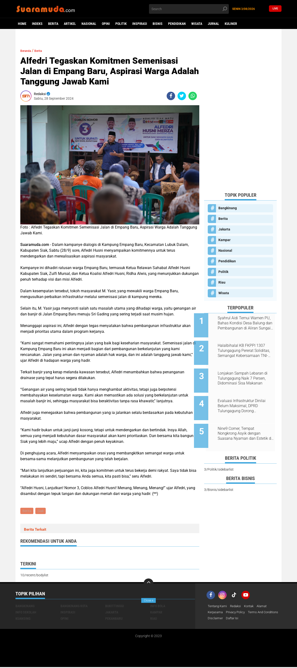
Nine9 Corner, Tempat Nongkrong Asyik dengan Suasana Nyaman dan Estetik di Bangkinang (246, 420)
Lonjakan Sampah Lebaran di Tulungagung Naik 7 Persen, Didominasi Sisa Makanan (246, 371)
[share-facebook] (171, 96)
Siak (41, 511)
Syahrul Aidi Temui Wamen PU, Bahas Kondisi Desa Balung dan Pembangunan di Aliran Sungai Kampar (246, 323)
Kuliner (231, 24)
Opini (106, 24)
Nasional (89, 24)
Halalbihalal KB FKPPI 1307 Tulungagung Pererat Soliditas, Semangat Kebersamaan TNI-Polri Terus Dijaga (246, 347)
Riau (221, 282)
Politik (121, 24)
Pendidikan (177, 24)
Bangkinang (227, 208)
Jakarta (224, 229)
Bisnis (158, 24)
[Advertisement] (240, 115)
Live (275, 8)
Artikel (70, 24)
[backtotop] (148, 584)
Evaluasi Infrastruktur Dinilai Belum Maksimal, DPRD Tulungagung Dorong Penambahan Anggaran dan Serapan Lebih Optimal (245, 396)
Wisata (196, 24)
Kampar (224, 240)
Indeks (37, 24)
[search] (189, 9)
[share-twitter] (182, 96)
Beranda (27, 50)
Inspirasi (139, 24)
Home (22, 24)
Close (148, 600)
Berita (53, 24)
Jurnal (213, 24)
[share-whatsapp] (192, 96)
